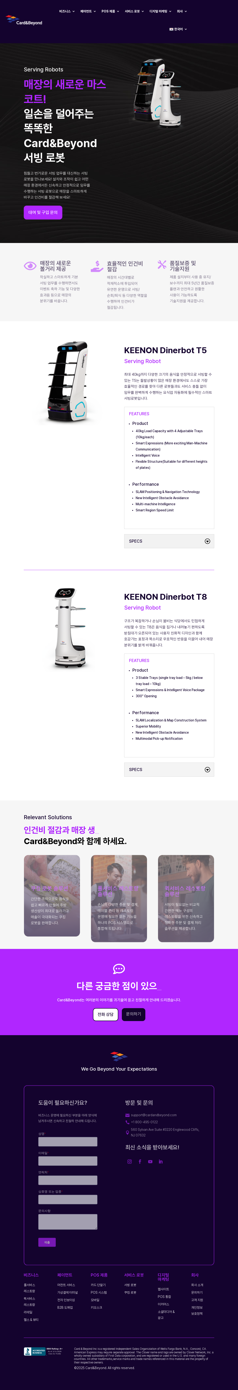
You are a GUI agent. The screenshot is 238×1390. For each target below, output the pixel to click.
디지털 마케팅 (158, 11)
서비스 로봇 (132, 11)
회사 (180, 11)
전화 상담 (106, 1014)
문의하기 (133, 1013)
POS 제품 (108, 11)
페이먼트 (86, 11)
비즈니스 (65, 11)
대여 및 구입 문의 (43, 217)
